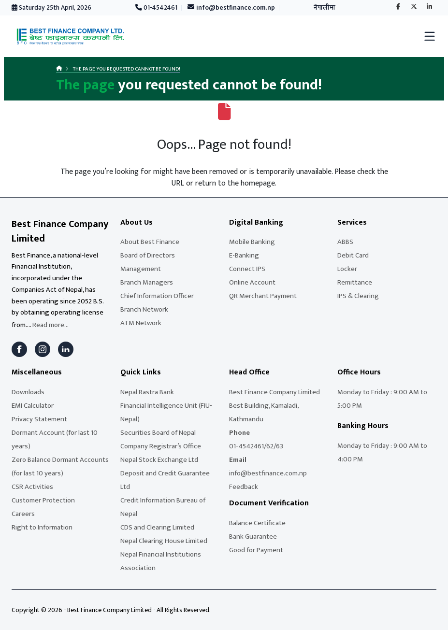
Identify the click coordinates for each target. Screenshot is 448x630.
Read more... (50, 325)
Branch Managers (146, 282)
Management (140, 269)
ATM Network (140, 323)
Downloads (28, 392)
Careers (23, 514)
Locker (347, 269)
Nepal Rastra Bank (147, 392)
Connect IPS (247, 269)
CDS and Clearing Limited (157, 527)
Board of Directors (147, 255)
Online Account (252, 282)
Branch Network (144, 309)
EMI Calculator (33, 406)
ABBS (345, 242)
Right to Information (42, 527)
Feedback (243, 487)
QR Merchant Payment (263, 296)
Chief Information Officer (157, 296)
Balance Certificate (257, 523)
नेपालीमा (324, 7)
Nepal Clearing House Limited (163, 541)
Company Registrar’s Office (160, 446)
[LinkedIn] (65, 349)
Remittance (354, 282)
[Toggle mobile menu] (429, 36)
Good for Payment (256, 550)
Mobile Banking (252, 242)
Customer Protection (43, 500)
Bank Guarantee (253, 536)
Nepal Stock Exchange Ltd (159, 460)
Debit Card (353, 255)
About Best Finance (149, 242)
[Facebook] (19, 349)
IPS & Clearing (358, 296)
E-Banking (244, 255)
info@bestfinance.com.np (231, 8)
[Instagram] (42, 349)
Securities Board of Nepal (158, 433)
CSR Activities (32, 487)
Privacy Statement (39, 419)
